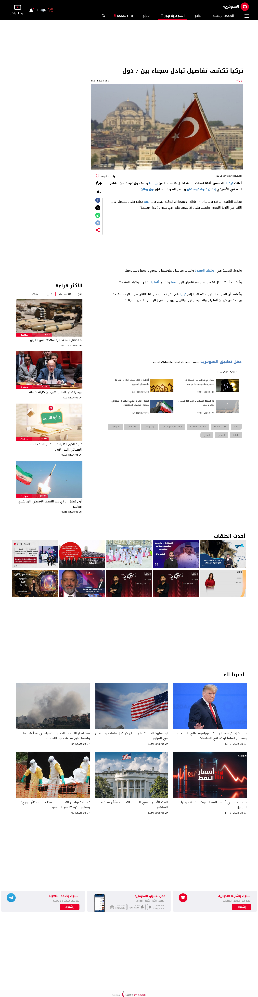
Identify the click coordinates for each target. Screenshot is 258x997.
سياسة (24, 335)
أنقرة (147, 202)
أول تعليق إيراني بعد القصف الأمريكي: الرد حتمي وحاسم (50, 504)
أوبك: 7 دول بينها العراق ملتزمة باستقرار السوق (132, 382)
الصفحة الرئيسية (223, 16)
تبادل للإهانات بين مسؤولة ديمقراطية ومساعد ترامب (200, 382)
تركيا (229, 183)
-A (99, 192)
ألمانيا (155, 282)
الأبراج (146, 16)
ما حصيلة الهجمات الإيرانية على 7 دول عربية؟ (196, 403)
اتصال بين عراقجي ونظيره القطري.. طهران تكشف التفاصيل (130, 403)
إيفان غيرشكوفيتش (201, 189)
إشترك (69, 907)
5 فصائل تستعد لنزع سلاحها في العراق (56, 340)
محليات (24, 439)
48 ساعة (65, 294)
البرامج (198, 16)
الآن (80, 294)
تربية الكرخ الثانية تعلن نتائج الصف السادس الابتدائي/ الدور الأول (54, 447)
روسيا (153, 183)
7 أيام (48, 294)
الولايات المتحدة (205, 270)
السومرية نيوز (172, 16)
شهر (35, 294)
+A (98, 183)
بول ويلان (147, 189)
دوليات (24, 387)
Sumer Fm (125, 15)
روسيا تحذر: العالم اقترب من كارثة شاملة (55, 392)
